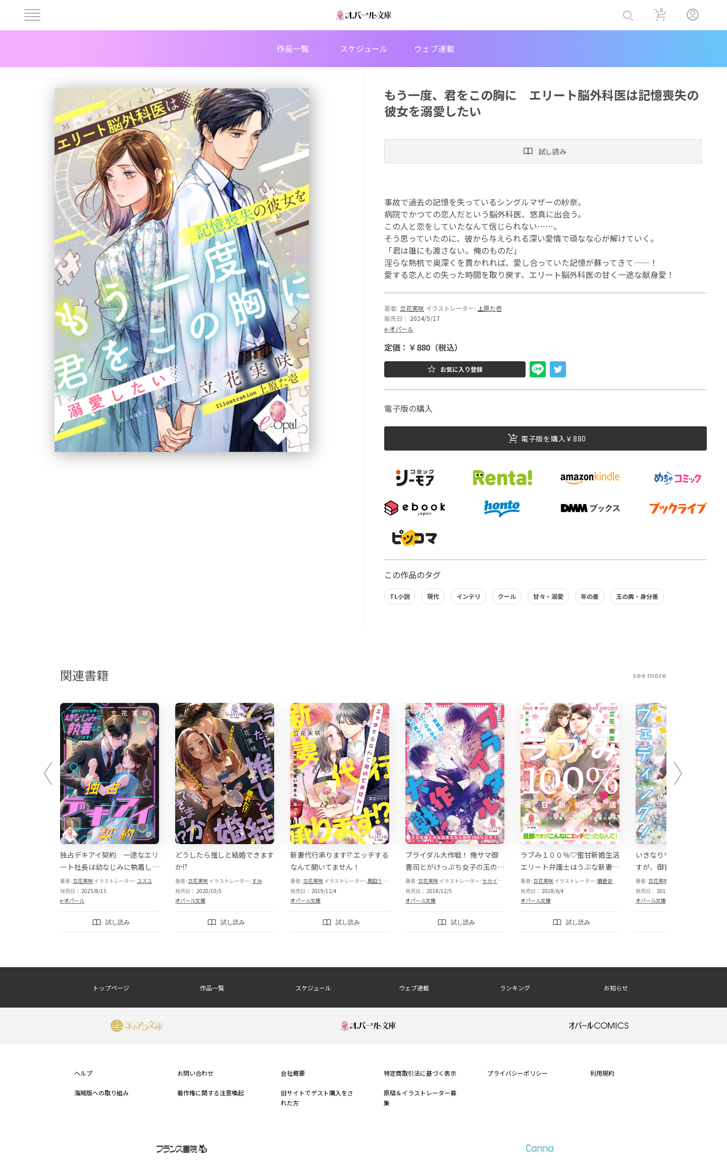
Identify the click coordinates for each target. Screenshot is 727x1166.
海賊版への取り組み (101, 1092)
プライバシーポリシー (517, 1073)
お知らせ (616, 987)
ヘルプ (83, 1073)
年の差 (590, 596)
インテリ (468, 596)
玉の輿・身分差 (637, 596)
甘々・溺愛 (548, 596)
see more (649, 675)
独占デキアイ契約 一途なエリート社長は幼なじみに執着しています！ (109, 867)
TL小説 (400, 596)
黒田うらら (379, 880)
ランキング (515, 987)
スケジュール (364, 48)
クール (507, 596)
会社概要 (293, 1073)
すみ (257, 880)
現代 (433, 596)
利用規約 (602, 1073)
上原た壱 (490, 308)
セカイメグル (497, 880)
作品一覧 (293, 48)
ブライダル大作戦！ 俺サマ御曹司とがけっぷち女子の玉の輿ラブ (454, 867)
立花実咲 (412, 308)
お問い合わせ (195, 1073)
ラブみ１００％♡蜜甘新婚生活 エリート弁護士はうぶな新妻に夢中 (570, 867)
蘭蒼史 (604, 880)
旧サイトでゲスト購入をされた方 (317, 1097)
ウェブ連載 (434, 48)
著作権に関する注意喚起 (210, 1092)
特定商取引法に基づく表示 (420, 1073)
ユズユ (144, 880)
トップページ (111, 987)
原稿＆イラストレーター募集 (420, 1097)
